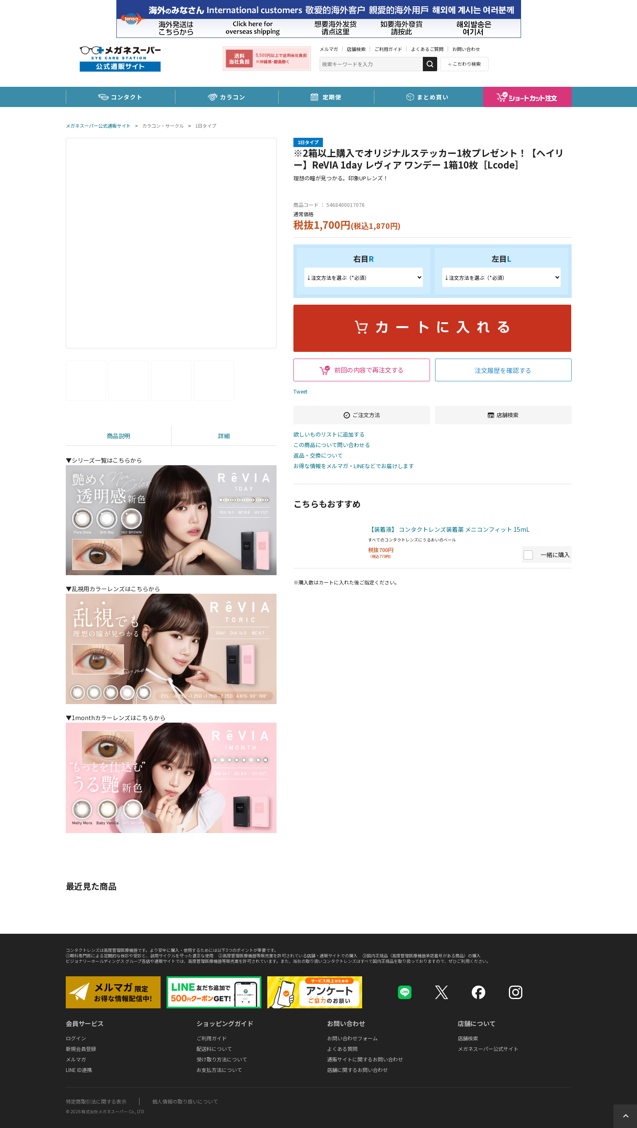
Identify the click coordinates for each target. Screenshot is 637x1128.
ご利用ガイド (388, 48)
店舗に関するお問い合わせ (357, 1069)
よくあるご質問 (427, 48)
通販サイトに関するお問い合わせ (365, 1059)
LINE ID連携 (79, 1069)
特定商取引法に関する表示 (96, 1101)
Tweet (300, 391)
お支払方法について (219, 1069)
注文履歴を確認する (503, 370)
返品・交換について (318, 455)
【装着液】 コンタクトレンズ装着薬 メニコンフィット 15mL (448, 529)
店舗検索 (356, 48)
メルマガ (329, 48)
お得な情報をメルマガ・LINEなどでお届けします (353, 466)
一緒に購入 (555, 554)
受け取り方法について (221, 1059)
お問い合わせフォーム (352, 1038)
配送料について (214, 1048)
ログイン (76, 1038)
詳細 (224, 435)
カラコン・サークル (163, 125)
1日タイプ (205, 125)
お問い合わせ (466, 48)
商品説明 (118, 435)
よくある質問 (342, 1048)
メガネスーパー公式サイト (488, 1048)
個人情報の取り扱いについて (185, 1101)
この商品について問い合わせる (331, 445)
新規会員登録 (81, 1048)
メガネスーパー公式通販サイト (98, 125)
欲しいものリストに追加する (329, 434)
